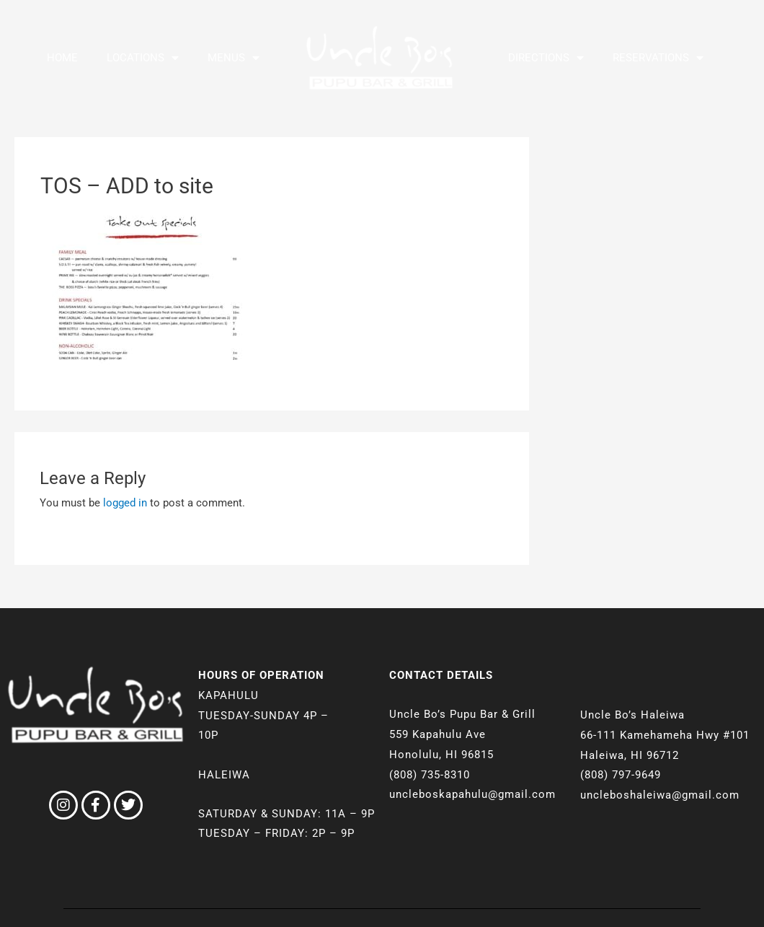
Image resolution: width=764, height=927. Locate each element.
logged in (125, 502)
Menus (233, 58)
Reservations (658, 58)
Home (62, 57)
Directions (546, 58)
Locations (143, 58)
